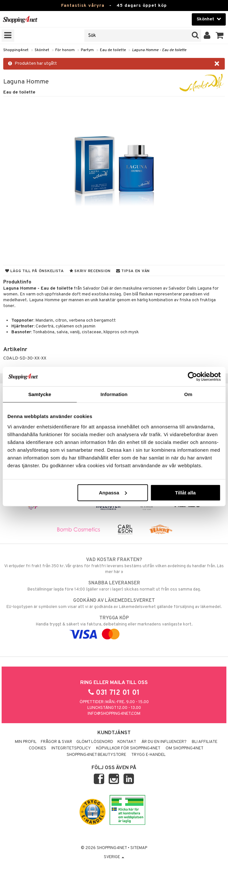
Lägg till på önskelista (34, 271)
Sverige (114, 857)
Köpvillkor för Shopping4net (128, 748)
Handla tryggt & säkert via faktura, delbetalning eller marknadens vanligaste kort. (114, 626)
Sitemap (138, 848)
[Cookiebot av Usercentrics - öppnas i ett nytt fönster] (192, 376)
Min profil (26, 742)
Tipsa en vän (133, 271)
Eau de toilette (113, 50)
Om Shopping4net (184, 748)
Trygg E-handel (148, 754)
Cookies (37, 748)
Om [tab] (188, 394)
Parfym (87, 50)
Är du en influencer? (164, 742)
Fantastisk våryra (82, 5)
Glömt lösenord (94, 742)
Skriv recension (90, 271)
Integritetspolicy (71, 748)
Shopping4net (15, 50)
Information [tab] (114, 394)
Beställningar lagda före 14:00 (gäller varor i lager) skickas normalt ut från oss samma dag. (114, 586)
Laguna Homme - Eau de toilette (159, 50)
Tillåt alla (185, 492)
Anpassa (113, 492)
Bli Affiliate (204, 742)
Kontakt (126, 742)
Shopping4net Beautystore (96, 754)
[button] (219, 35)
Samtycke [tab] (39, 394)
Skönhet (42, 50)
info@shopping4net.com (114, 713)
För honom (65, 50)
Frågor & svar (56, 742)
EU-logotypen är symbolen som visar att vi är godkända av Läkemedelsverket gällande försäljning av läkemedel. (114, 603)
